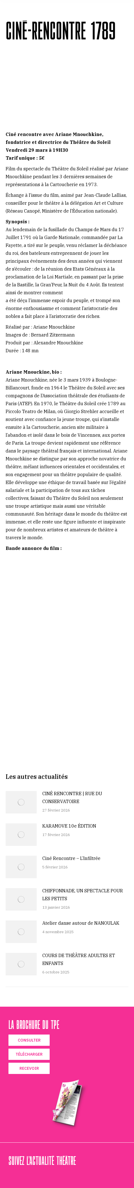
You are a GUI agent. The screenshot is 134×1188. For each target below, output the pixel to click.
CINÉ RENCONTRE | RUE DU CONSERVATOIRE (72, 797)
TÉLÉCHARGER (29, 1054)
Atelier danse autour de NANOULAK (80, 923)
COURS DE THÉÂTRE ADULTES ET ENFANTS (78, 959)
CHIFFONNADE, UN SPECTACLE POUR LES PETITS (82, 894)
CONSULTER (29, 1040)
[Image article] (21, 802)
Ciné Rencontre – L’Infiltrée (71, 858)
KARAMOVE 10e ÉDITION (69, 826)
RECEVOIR (29, 1068)
